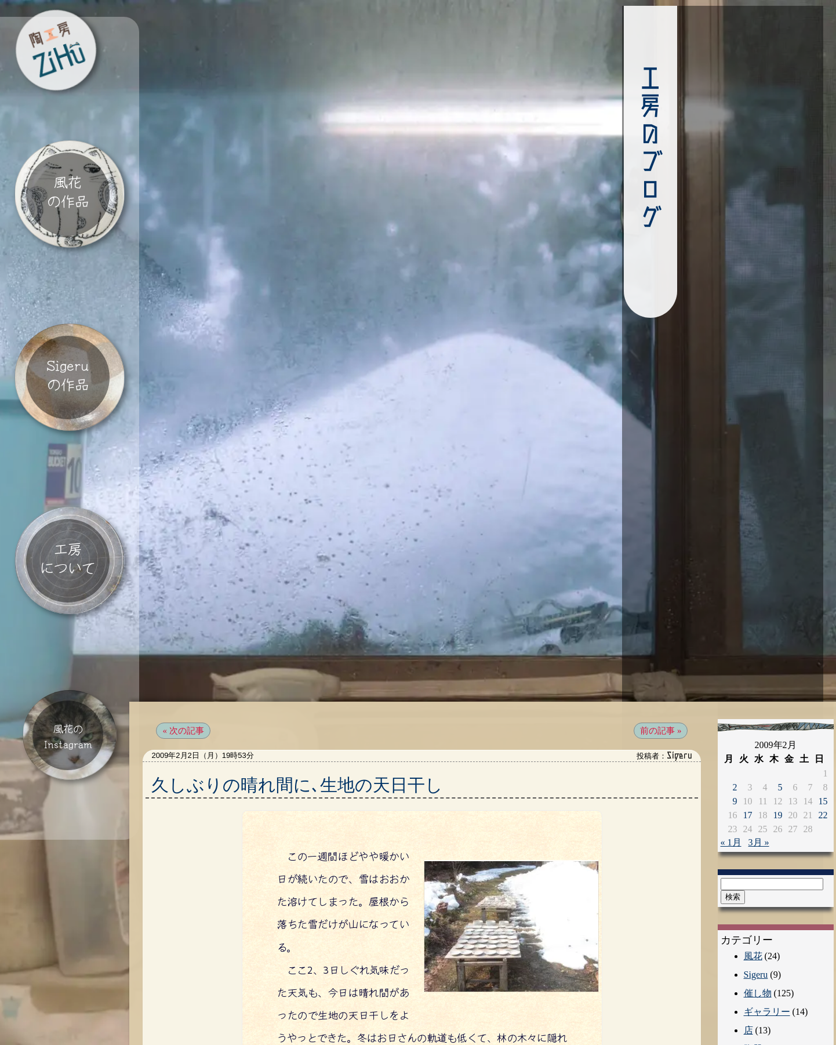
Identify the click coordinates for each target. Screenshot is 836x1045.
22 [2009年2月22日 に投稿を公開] (814, 787)
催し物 (748, 965)
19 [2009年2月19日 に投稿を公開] (768, 787)
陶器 (744, 1021)
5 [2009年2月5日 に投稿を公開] (771, 759)
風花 (744, 928)
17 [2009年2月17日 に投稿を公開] (738, 787)
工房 (744, 1039)
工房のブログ (568, 148)
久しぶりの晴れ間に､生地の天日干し (308, 758)
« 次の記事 (194, 704)
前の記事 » (650, 704)
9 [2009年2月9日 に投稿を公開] (726, 773)
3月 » (749, 814)
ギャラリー (758, 984)
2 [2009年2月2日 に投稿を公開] (726, 759)
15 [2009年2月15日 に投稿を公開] (814, 773)
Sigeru (747, 947)
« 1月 (721, 814)
